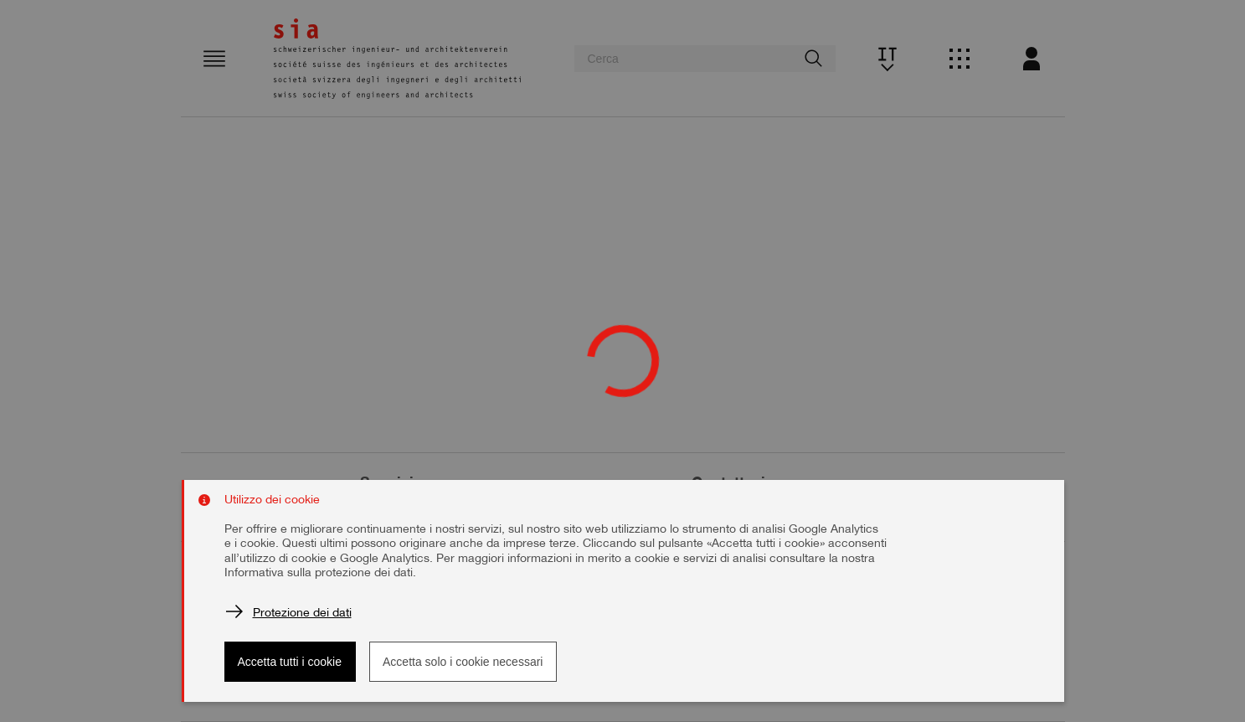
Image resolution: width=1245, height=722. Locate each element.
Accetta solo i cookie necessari (463, 661)
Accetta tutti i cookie (290, 661)
